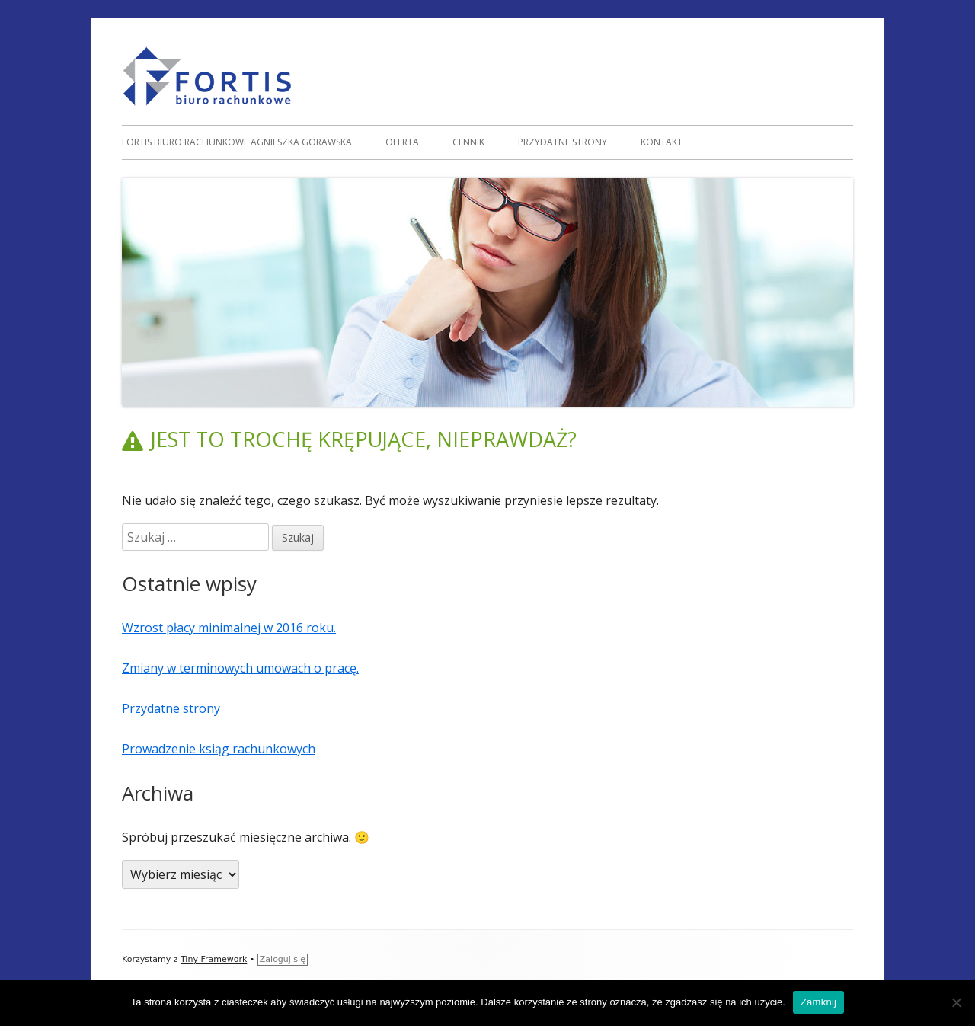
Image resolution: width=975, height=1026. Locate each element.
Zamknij (818, 1002)
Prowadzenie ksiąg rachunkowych (218, 748)
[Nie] (956, 1002)
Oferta (402, 142)
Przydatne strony (562, 142)
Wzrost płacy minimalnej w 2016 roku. (229, 627)
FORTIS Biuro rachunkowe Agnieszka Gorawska (237, 142)
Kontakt (661, 142)
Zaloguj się (282, 959)
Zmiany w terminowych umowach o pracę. (240, 668)
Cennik (468, 142)
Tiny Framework (214, 959)
